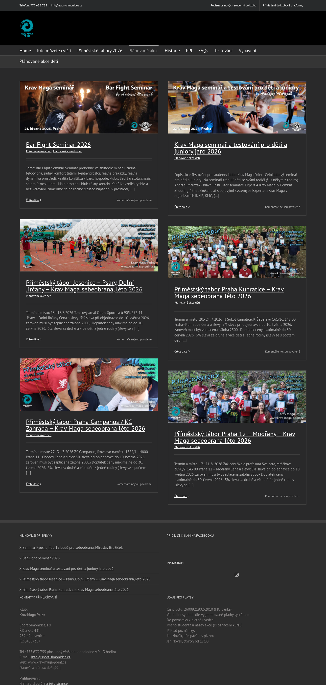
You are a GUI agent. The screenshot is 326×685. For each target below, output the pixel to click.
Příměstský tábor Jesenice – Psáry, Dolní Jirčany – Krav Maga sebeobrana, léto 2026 (84, 286)
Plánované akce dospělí (67, 151)
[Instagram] (237, 573)
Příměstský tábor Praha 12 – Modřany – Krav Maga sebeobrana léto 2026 (233, 435)
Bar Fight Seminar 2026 (58, 144)
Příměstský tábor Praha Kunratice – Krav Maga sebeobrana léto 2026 (227, 291)
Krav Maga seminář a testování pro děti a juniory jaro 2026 (229, 147)
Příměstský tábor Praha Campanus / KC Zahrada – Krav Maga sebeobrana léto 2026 (85, 426)
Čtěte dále (32, 200)
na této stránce (56, 681)
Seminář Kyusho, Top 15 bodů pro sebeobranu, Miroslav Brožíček (73, 545)
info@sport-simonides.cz (66, 5)
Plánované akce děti (38, 151)
